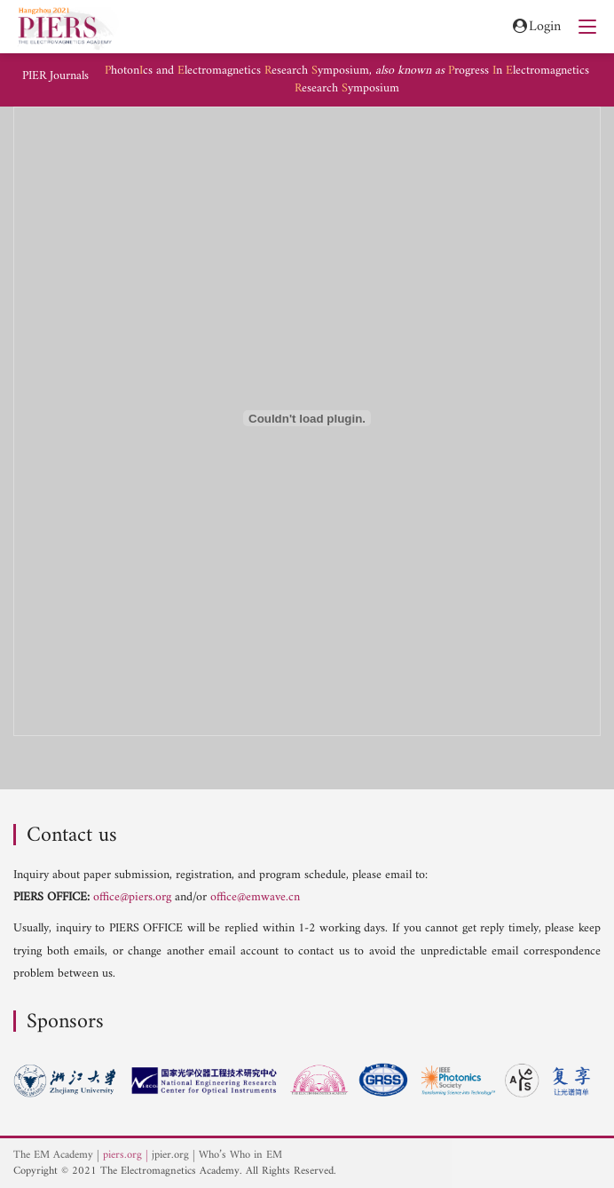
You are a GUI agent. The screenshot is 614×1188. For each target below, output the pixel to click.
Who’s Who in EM (240, 1155)
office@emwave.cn (255, 897)
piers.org (122, 1155)
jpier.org (170, 1155)
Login (535, 27)
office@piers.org (132, 897)
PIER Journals (55, 76)
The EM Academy (53, 1155)
